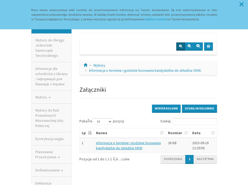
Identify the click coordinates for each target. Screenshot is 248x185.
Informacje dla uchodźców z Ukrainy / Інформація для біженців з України (51, 76)
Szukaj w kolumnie (199, 108)
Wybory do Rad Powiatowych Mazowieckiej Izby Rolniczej (49, 118)
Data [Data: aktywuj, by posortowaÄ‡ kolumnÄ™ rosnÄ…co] (196, 133)
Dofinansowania (49, 170)
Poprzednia (173, 159)
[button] (241, 5)
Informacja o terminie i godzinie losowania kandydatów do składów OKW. (145, 70)
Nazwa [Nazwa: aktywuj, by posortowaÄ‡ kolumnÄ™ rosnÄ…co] (101, 133)
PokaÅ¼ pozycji (101, 121)
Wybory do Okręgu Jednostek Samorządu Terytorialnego (49, 48)
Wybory (43, 97)
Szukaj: (188, 121)
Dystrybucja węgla (49, 138)
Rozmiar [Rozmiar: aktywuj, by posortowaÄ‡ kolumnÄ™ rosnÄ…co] (175, 133)
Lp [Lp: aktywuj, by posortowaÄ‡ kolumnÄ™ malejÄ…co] (84, 133)
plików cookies (155, 19)
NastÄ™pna (205, 159)
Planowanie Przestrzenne (47, 154)
